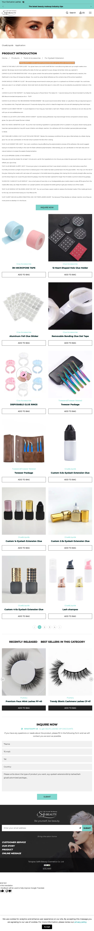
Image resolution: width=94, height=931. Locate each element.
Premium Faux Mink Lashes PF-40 (24, 701)
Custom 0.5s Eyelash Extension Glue (70, 473)
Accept (47, 927)
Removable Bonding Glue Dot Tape (70, 336)
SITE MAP (47, 868)
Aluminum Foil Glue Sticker (23, 336)
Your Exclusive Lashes (11, 2)
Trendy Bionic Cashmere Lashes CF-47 (70, 701)
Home (4, 58)
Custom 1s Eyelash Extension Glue (24, 541)
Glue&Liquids (7, 45)
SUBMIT (47, 797)
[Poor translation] (8, 891)
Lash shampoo (70, 609)
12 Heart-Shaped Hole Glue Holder (70, 268)
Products (15, 58)
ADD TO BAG (24, 275)
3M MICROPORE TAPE (23, 268)
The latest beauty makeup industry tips (47, 6)
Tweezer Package (70, 404)
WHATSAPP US (31, 729)
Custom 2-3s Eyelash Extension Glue (70, 541)
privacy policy (80, 922)
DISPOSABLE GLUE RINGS (23, 404)
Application (20, 45)
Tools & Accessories (32, 58)
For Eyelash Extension (54, 58)
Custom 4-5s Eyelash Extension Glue (23, 609)
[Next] (91, 6)
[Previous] (3, 6)
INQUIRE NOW (47, 207)
